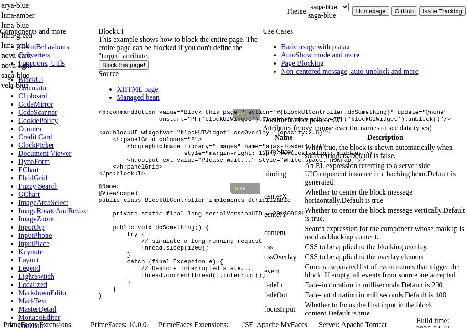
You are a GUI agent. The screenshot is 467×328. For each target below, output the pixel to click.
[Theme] (328, 7)
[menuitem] (57, 47)
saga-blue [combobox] (322, 15)
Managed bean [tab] (138, 97)
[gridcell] (283, 151)
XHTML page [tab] (137, 89)
